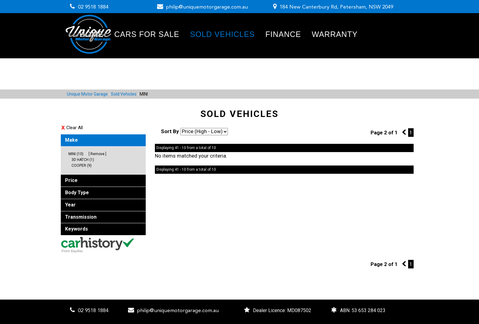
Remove (97, 154)
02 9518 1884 (93, 7)
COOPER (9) (81, 165)
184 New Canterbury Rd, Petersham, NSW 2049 (336, 7)
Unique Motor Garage (87, 94)
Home (91, 34)
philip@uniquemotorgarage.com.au (207, 7)
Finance (283, 34)
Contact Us (105, 64)
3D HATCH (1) (82, 160)
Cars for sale (146, 34)
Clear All (74, 127)
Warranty (334, 34)
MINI (144, 94)
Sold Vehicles (222, 34)
